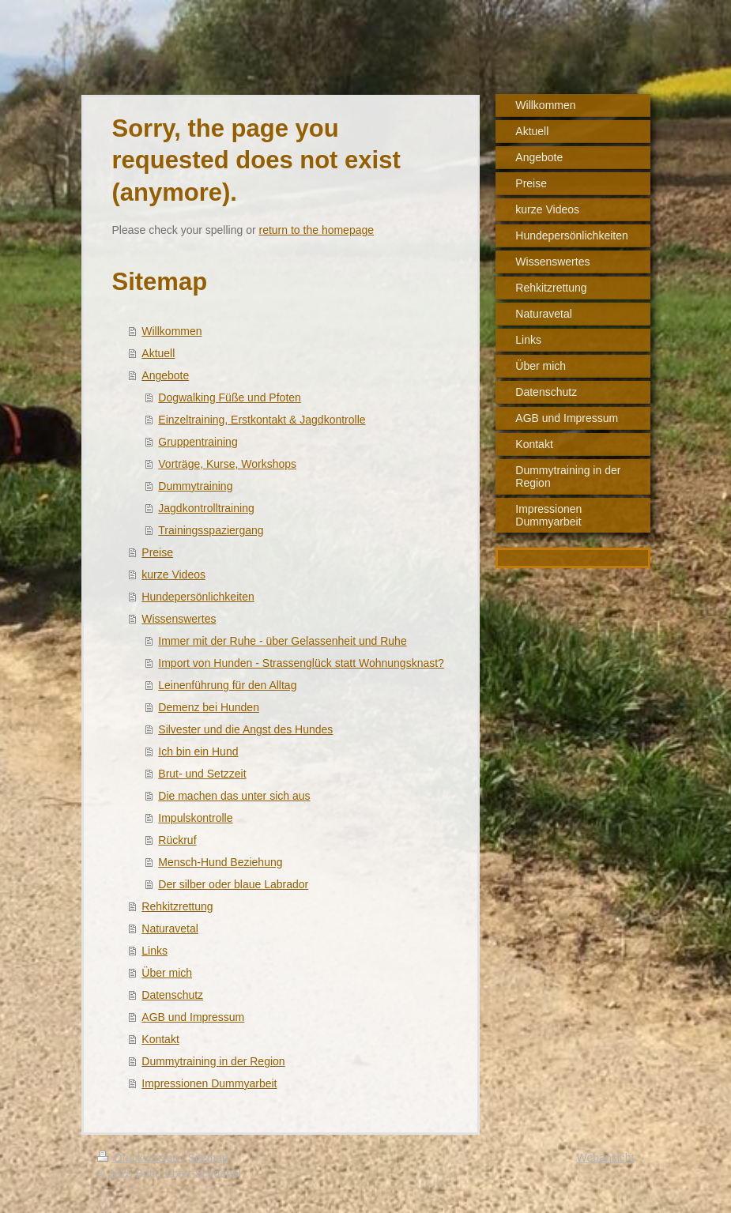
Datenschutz (172, 995)
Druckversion (139, 1157)
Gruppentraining (197, 441)
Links (154, 950)
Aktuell (158, 353)
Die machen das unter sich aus (234, 795)
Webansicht (606, 1157)
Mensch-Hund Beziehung (220, 862)
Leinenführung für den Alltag (227, 685)
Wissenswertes (178, 618)
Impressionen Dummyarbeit (209, 1083)
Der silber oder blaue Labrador (233, 884)
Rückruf (177, 840)
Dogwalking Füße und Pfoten (229, 397)
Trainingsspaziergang (210, 530)
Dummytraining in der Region (212, 1061)
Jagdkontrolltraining (206, 508)
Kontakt (160, 1039)
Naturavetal (169, 928)
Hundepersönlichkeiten (197, 596)
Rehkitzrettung (177, 906)
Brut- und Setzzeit (202, 773)
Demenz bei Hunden (208, 707)
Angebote (165, 375)
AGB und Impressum (192, 1017)
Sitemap (208, 1157)
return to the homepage (317, 230)
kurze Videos (173, 574)
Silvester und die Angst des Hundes (245, 729)
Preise (157, 552)
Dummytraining (195, 486)
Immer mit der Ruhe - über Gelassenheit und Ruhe (282, 641)
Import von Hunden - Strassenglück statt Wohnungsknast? (301, 663)
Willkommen (171, 331)
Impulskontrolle (195, 818)
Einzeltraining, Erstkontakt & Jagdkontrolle (261, 419)
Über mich (166, 972)
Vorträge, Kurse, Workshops (227, 464)
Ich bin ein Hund (198, 751)
